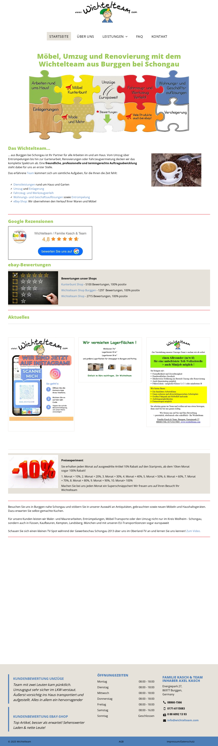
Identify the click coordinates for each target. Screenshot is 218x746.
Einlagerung (36, 189)
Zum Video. (193, 531)
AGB (121, 741)
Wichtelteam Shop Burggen (78, 290)
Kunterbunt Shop (72, 284)
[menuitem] (59, 36)
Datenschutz (187, 741)
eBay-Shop (20, 201)
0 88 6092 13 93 (177, 714)
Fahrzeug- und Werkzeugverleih (33, 193)
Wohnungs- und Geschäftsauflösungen (38, 197)
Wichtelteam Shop (73, 296)
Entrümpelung (81, 197)
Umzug (18, 189)
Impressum (173, 741)
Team (30, 173)
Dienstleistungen (24, 184)
